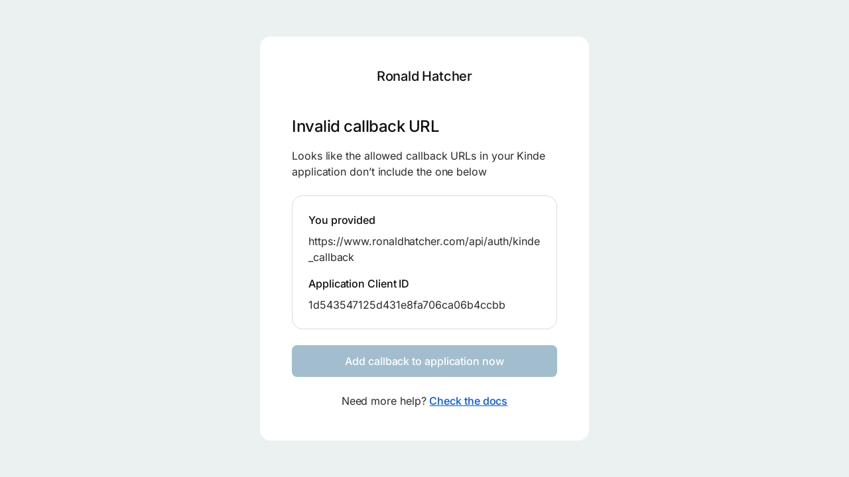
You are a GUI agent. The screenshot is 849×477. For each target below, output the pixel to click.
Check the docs (468, 400)
